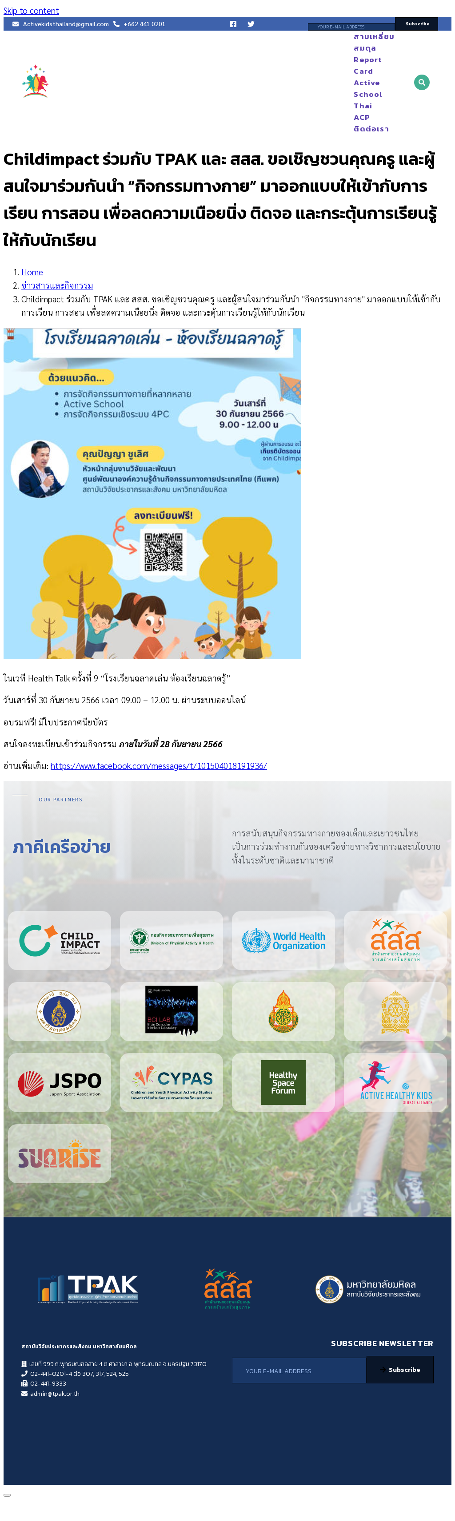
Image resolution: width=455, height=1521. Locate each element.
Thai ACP (363, 111)
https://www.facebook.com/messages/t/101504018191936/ (159, 765)
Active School (364, 88)
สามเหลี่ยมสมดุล (364, 42)
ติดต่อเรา (371, 129)
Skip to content (31, 10)
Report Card (364, 65)
